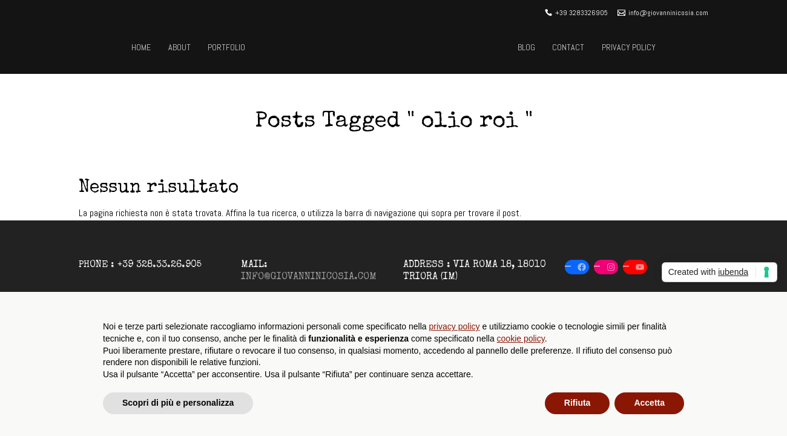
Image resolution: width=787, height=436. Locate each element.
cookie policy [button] (521, 338)
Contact (568, 47)
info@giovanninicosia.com (309, 277)
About (179, 47)
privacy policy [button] (454, 326)
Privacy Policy (629, 47)
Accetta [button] (649, 403)
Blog (526, 47)
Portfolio (226, 47)
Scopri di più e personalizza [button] (178, 403)
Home (141, 47)
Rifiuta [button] (577, 403)
